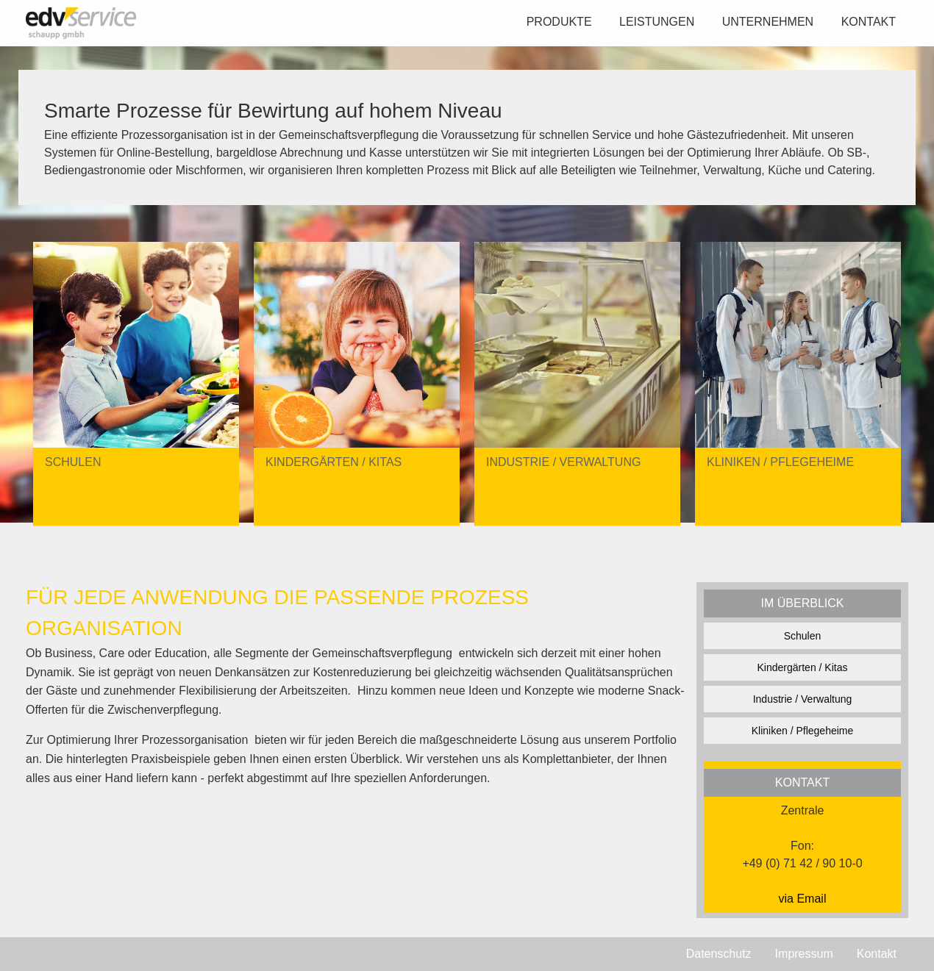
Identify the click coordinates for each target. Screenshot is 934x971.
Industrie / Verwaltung (802, 699)
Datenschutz (719, 953)
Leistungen (656, 21)
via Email (803, 898)
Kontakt (868, 21)
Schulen (802, 636)
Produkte (559, 21)
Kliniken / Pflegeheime (803, 731)
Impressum (804, 953)
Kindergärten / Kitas (802, 667)
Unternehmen (767, 21)
